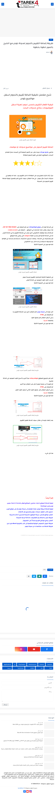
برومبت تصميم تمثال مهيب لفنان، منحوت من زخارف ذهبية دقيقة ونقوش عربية (22, 749)
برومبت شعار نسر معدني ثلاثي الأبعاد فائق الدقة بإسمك (28, 765)
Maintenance (32, 664)
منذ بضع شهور (38, 747)
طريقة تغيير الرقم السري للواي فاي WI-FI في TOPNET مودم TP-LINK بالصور (23, 741)
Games (42, 664)
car (42, 668)
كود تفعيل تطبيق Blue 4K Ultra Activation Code (30, 732)
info (51, 39)
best (50, 668)
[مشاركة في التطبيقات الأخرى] (28, 576)
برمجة (9, 668)
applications (7, 664)
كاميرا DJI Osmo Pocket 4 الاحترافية (33, 757)
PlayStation (21, 664)
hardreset (20, 668)
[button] (45, 576)
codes (32, 668)
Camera (49, 664)
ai (14, 664)
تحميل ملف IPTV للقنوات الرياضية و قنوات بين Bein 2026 (28, 724)
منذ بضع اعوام (38, 739)
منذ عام (39, 722)
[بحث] (2, 4)
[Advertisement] (27, 23)
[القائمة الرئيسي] (52, 4)
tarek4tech (21, 788)
